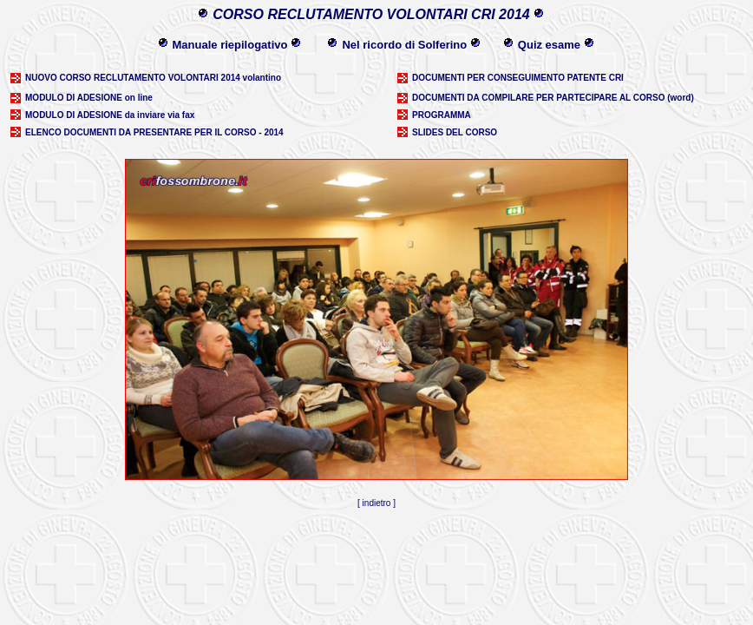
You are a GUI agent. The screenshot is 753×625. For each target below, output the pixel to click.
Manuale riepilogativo (230, 44)
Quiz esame (549, 44)
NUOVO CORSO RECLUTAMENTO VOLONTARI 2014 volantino (153, 77)
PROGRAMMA (441, 115)
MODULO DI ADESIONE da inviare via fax (109, 115)
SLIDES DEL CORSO (454, 132)
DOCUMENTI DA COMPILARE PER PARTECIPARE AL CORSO (538, 97)
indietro (377, 503)
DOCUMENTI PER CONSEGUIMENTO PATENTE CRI (518, 77)
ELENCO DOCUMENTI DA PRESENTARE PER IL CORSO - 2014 (154, 132)
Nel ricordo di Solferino (404, 44)
